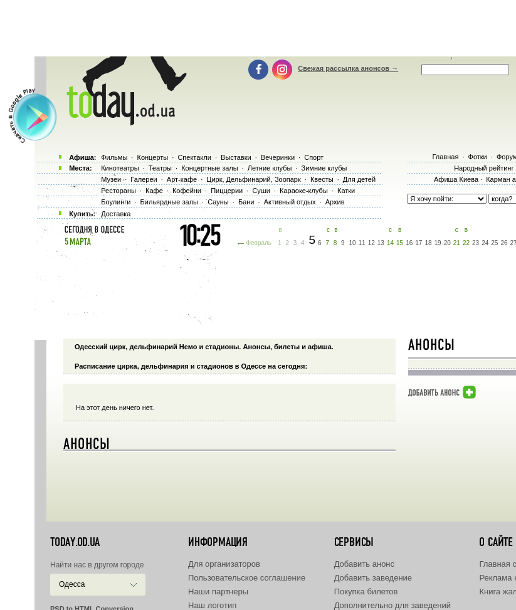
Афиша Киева (456, 179)
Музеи (111, 179)
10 (352, 242)
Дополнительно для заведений (392, 605)
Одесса (72, 584)
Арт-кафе (182, 179)
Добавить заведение (373, 577)
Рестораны (118, 190)
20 (447, 242)
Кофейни (186, 190)
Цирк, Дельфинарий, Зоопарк (253, 179)
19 (437, 242)
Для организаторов (224, 564)
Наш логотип (212, 605)
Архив (335, 202)
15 (399, 242)
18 (427, 242)
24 (485, 242)
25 (494, 242)
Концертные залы (209, 168)
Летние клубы (270, 168)
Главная (445, 156)
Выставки (236, 157)
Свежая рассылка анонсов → (348, 68)
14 (390, 242)
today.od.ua (75, 542)
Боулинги (115, 202)
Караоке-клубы (304, 190)
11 (362, 242)
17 (418, 242)
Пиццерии (227, 190)
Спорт (314, 157)
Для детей (359, 179)
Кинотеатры (120, 168)
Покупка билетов (366, 591)
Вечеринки (278, 157)
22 (466, 242)
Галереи (143, 179)
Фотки (477, 156)
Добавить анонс (364, 564)
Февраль (258, 242)
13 (380, 242)
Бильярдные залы (169, 202)
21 (456, 242)
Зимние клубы (324, 168)
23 (475, 242)
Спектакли (194, 157)
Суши (261, 190)
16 (409, 242)
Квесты (322, 179)
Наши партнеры (218, 591)
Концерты (152, 157)
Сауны (218, 202)
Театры (160, 168)
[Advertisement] (281, 28)
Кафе (154, 190)
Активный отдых (290, 202)
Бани (246, 202)
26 (503, 242)
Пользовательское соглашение (246, 577)
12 (371, 242)
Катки (346, 190)
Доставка (115, 214)
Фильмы (114, 157)
